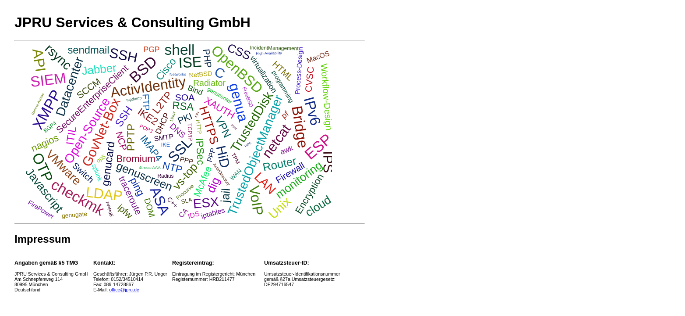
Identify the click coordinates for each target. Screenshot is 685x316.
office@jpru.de (124, 289)
